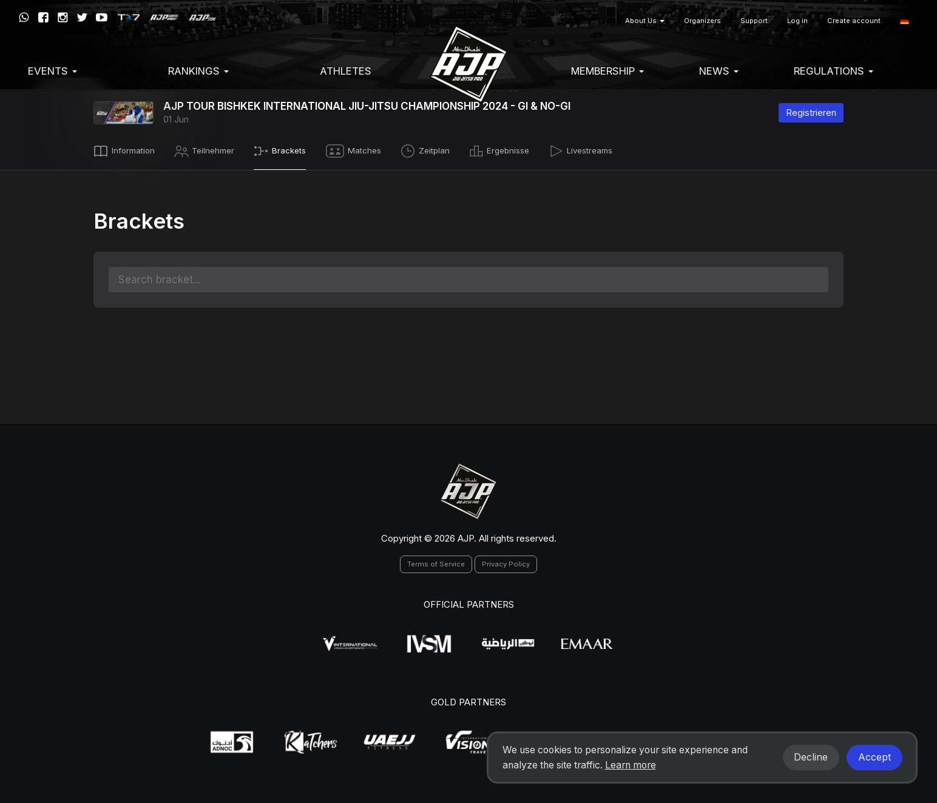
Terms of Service (436, 561)
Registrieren (811, 112)
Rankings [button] (198, 71)
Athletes (345, 71)
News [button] (719, 71)
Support (754, 20)
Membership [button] (607, 71)
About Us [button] (645, 20)
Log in (797, 20)
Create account (854, 20)
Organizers (702, 20)
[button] (904, 21)
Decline (811, 757)
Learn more (630, 765)
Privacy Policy (506, 561)
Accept (874, 757)
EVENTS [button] (52, 71)
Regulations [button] (833, 71)
